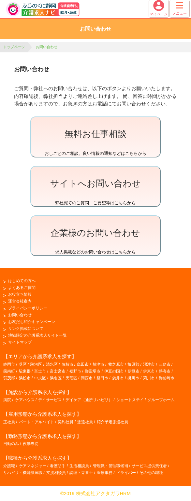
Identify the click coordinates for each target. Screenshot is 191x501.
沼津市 (149, 364)
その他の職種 (151, 472)
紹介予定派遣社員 (112, 422)
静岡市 (9, 364)
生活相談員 (79, 466)
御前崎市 (166, 378)
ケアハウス (25, 400)
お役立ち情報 (20, 294)
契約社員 (65, 422)
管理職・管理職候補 (110, 466)
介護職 (9, 466)
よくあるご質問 (22, 287)
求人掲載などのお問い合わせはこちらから (95, 240)
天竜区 (71, 378)
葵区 (23, 364)
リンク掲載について (25, 328)
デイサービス (50, 400)
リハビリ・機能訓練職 (22, 472)
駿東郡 (25, 371)
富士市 (40, 371)
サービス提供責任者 (149, 466)
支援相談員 (56, 472)
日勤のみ (11, 443)
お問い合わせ (20, 315)
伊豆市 (134, 371)
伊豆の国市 (114, 371)
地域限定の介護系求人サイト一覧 (37, 335)
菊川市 (149, 378)
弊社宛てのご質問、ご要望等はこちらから (95, 190)
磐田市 (102, 378)
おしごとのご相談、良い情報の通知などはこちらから (95, 141)
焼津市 (98, 364)
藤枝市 (67, 364)
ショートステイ (130, 400)
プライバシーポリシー (27, 308)
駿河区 (36, 364)
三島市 (164, 364)
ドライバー (126, 472)
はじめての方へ (22, 280)
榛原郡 (133, 364)
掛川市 (133, 378)
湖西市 (87, 378)
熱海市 (164, 371)
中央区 (40, 378)
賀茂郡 (9, 378)
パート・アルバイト (36, 422)
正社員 (9, 422)
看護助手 (58, 466)
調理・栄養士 (81, 472)
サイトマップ (20, 342)
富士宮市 (58, 371)
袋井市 (118, 378)
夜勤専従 (30, 443)
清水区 (52, 364)
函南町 (9, 371)
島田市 (83, 364)
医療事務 (104, 472)
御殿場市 (92, 371)
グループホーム (161, 400)
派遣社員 (85, 422)
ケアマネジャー (32, 466)
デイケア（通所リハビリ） (89, 400)
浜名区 (56, 378)
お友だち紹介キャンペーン (31, 321)
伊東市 (149, 371)
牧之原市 (116, 364)
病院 (7, 400)
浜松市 (25, 378)
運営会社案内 (20, 301)
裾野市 (75, 371)
